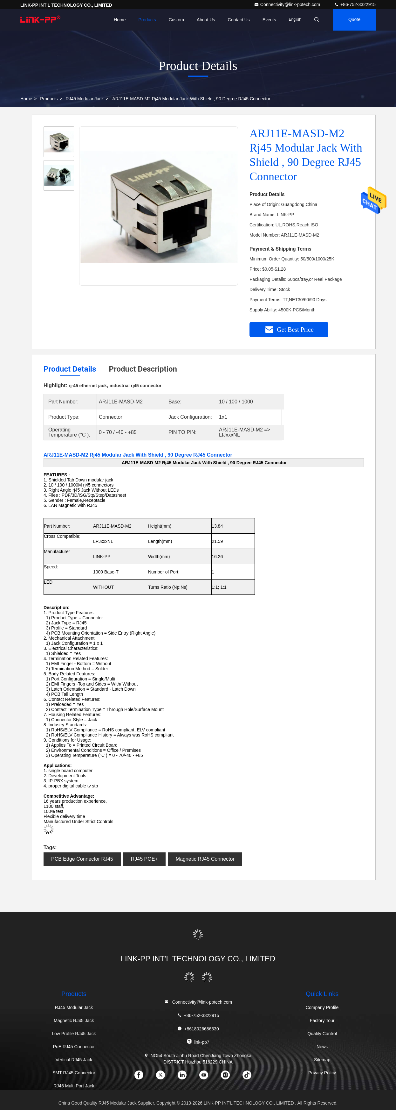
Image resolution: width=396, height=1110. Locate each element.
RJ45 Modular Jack (85, 98)
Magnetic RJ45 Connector (205, 859)
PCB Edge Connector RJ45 (82, 859)
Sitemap (322, 1059)
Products (147, 19)
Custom (176, 19)
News (322, 1046)
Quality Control (322, 1033)
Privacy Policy (322, 1072)
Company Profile (322, 1007)
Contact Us (238, 19)
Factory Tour (322, 1020)
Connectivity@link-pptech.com (287, 4)
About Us (206, 19)
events (269, 19)
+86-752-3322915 (355, 4)
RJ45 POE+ (144, 859)
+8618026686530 (198, 1028)
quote (354, 19)
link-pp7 (198, 1042)
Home (120, 19)
